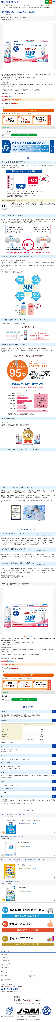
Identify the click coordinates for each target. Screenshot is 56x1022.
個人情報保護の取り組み (4, 976)
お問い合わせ (5, 967)
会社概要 (31, 971)
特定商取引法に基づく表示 (32, 976)
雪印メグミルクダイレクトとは (4, 972)
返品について (6, 960)
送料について (6, 957)
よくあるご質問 (6, 964)
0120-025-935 (11, 989)
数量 (3, 135)
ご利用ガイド (5, 954)
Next (55, 47)
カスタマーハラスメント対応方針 (6, 980)
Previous (0, 47)
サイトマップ (31, 979)
